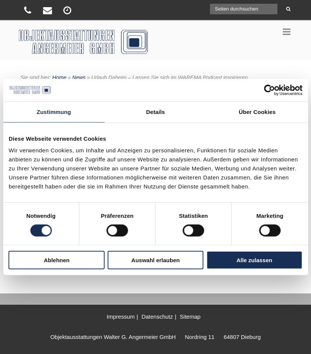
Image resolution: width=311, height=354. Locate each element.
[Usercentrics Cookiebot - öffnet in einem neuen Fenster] (269, 90)
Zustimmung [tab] (54, 111)
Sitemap (190, 316)
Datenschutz (157, 316)
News (79, 77)
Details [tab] (155, 111)
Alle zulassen (254, 260)
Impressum (121, 316)
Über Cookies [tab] (257, 111)
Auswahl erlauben (155, 260)
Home (59, 77)
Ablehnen (56, 260)
